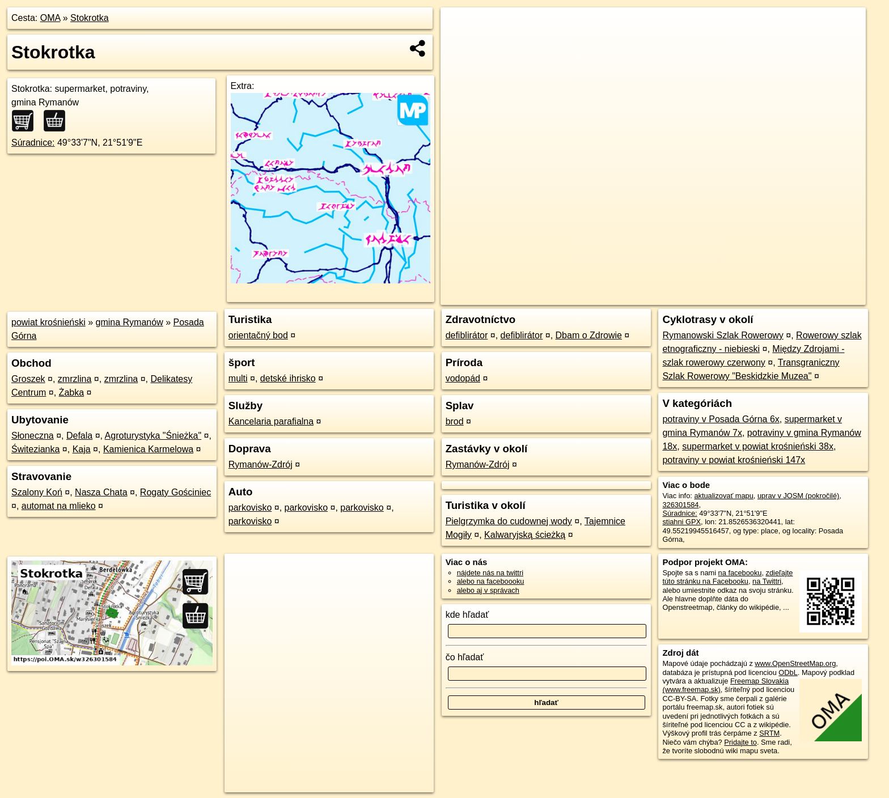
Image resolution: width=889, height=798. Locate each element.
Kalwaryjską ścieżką (524, 535)
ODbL (787, 672)
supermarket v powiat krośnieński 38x (757, 446)
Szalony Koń (36, 492)
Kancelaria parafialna (271, 421)
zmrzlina (75, 379)
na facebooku (740, 572)
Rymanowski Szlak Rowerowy (722, 335)
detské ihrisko (288, 378)
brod (455, 421)
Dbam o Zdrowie (589, 335)
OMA (50, 18)
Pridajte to (740, 742)
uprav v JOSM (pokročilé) (798, 495)
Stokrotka (89, 18)
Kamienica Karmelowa (148, 449)
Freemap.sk (730, 296)
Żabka (71, 392)
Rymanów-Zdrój (260, 464)
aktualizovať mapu (723, 495)
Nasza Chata (101, 492)
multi (238, 378)
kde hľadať (467, 614)
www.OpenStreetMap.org (795, 663)
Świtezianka (35, 449)
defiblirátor (467, 335)
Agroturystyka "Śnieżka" (153, 435)
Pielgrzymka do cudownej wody (509, 521)
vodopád (463, 378)
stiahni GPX (681, 521)
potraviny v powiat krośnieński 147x (733, 460)
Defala (79, 435)
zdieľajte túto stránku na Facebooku (727, 576)
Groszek (28, 379)
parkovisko (250, 507)
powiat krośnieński (48, 322)
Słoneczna (32, 435)
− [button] (460, 44)
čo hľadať (465, 657)
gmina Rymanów (129, 322)
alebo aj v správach (488, 590)
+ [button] (460, 26)
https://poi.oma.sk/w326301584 (815, 296)
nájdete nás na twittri (490, 572)
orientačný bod (258, 335)
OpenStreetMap (672, 296)
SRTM (769, 733)
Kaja (82, 449)
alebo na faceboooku (490, 581)
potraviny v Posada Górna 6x (720, 419)
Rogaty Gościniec (175, 492)
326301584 (680, 504)
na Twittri (766, 581)
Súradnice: (33, 142)
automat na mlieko (59, 506)
